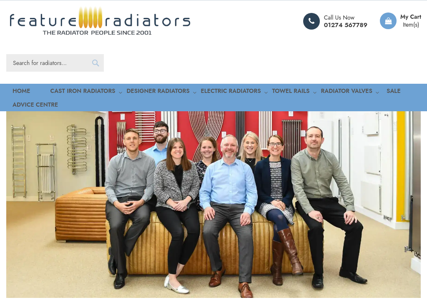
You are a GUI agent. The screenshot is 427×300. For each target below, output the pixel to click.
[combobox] (55, 63)
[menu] (213, 92)
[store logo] (100, 21)
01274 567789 (345, 25)
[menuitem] (63, 92)
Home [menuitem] (14, 92)
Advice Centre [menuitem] (382, 92)
